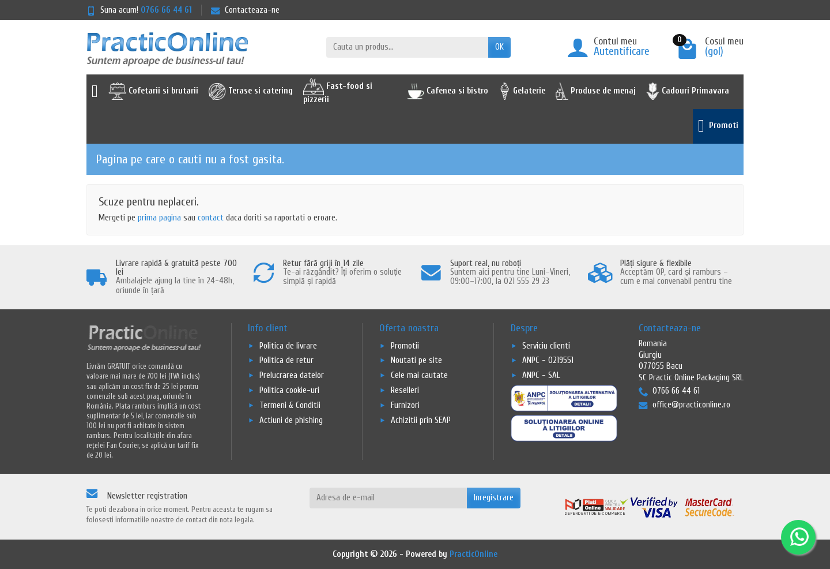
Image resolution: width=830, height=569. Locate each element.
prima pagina (159, 218)
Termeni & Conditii (289, 405)
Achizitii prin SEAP (421, 420)
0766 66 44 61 (166, 10)
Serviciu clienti (546, 346)
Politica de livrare (288, 346)
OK (499, 47)
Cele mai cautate (419, 375)
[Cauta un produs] (407, 47)
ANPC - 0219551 (548, 360)
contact (211, 218)
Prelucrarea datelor (291, 375)
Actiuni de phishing (291, 420)
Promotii (405, 346)
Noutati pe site (416, 360)
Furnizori (405, 405)
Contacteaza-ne (245, 10)
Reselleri (405, 390)
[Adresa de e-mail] (388, 498)
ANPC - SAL (541, 375)
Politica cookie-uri (289, 390)
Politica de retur (286, 360)
